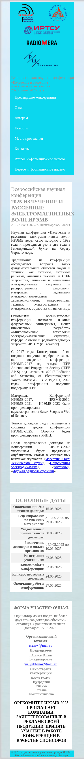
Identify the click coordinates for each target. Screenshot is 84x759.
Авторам (21, 118)
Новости (21, 128)
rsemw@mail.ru (40, 645)
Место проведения (29, 138)
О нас (19, 108)
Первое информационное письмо (40, 169)
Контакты (22, 149)
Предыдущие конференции (35, 97)
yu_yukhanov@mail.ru (40, 664)
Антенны (61, 467)
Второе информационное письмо (40, 159)
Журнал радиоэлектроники (33, 471)
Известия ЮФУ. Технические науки (40, 461)
